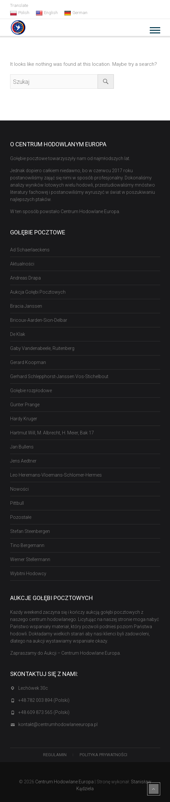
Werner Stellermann (30, 559)
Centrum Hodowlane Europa (64, 781)
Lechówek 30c (33, 688)
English (47, 12)
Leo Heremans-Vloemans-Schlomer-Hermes (56, 475)
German (75, 12)
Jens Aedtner (23, 461)
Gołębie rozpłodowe (31, 390)
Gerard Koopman (28, 362)
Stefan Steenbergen (30, 531)
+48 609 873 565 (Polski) (44, 712)
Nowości (19, 489)
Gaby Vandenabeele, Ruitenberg (42, 348)
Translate (19, 5)
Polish (19, 12)
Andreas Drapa (25, 278)
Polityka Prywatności (103, 754)
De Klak (17, 334)
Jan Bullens (22, 446)
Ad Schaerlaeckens (30, 249)
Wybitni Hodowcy (28, 573)
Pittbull (17, 503)
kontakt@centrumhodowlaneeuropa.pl (58, 724)
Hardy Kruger (23, 418)
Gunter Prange (24, 404)
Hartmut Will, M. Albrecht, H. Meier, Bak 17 (52, 432)
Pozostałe (20, 517)
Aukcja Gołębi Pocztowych (38, 292)
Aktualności (22, 263)
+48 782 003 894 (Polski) (44, 700)
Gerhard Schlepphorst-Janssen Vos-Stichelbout (59, 376)
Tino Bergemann (27, 545)
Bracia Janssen (26, 306)
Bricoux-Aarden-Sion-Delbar (38, 320)
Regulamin (55, 754)
